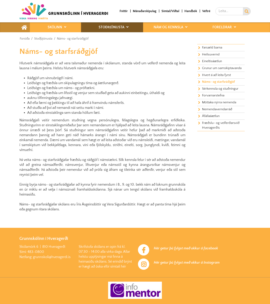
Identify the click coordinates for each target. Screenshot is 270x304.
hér (123, 267)
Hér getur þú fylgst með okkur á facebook (186, 248)
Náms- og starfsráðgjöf (73, 38)
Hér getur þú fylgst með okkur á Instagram (187, 263)
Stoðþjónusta (43, 38)
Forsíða (25, 38)
